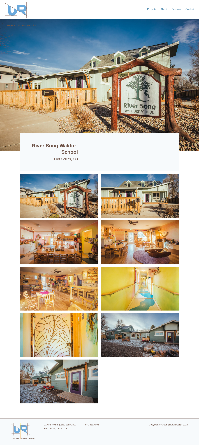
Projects (151, 9)
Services (176, 9)
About (164, 9)
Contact (189, 9)
